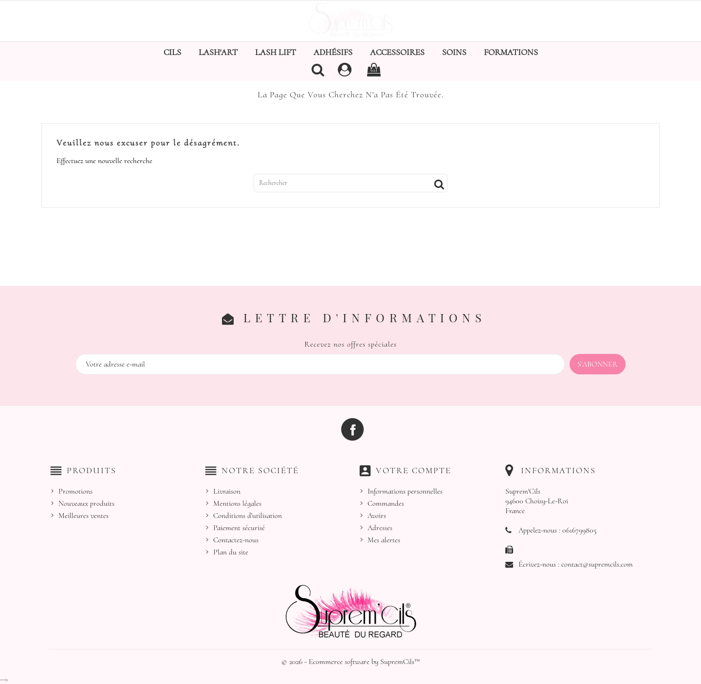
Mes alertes (384, 540)
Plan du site (230, 552)
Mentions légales (237, 503)
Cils (172, 52)
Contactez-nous (235, 540)
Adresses (380, 528)
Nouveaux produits (86, 503)
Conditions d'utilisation (247, 515)
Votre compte (413, 470)
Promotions (75, 491)
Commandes (386, 503)
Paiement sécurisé (239, 528)
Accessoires (397, 52)
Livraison (226, 491)
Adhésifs (333, 52)
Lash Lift (275, 52)
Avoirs (377, 515)
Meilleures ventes (83, 515)
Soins (454, 52)
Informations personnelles (405, 491)
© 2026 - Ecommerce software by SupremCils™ (350, 661)
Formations (511, 52)
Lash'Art (218, 52)
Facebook (352, 429)
